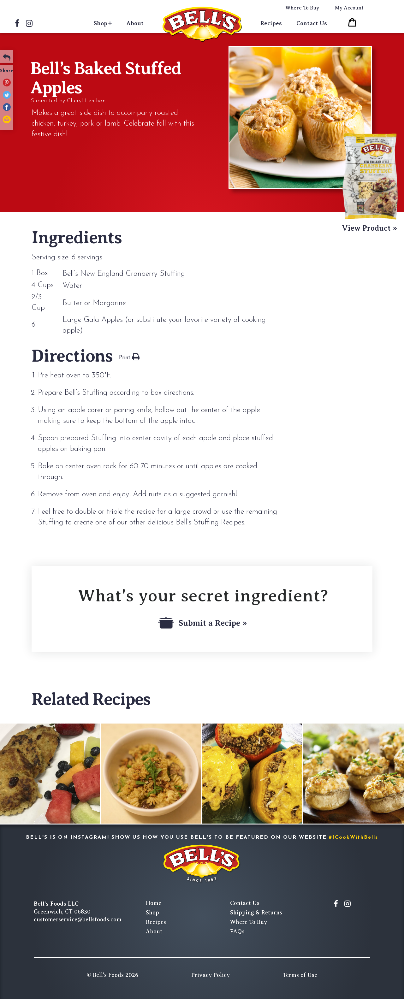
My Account (349, 8)
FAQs (237, 931)
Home (153, 903)
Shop (100, 23)
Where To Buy (302, 8)
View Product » (369, 228)
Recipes (271, 23)
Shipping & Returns (256, 912)
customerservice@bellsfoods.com (78, 919)
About (135, 23)
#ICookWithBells (353, 837)
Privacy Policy (210, 975)
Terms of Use (300, 975)
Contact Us (311, 23)
